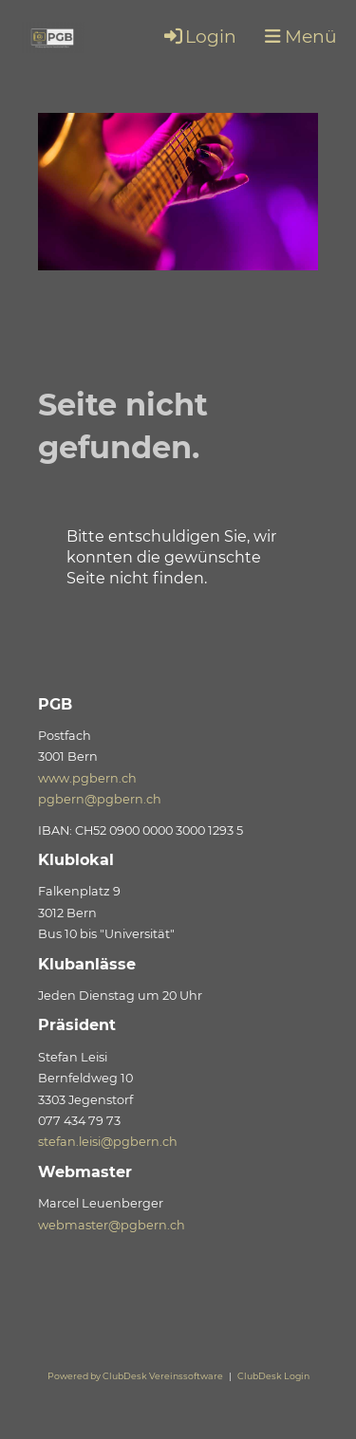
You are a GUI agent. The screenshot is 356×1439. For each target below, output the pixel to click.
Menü (301, 36)
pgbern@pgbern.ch (99, 799)
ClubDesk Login (273, 1376)
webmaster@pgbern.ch (111, 1225)
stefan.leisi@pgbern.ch (108, 1142)
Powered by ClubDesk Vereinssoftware (135, 1376)
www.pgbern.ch (87, 778)
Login (198, 36)
